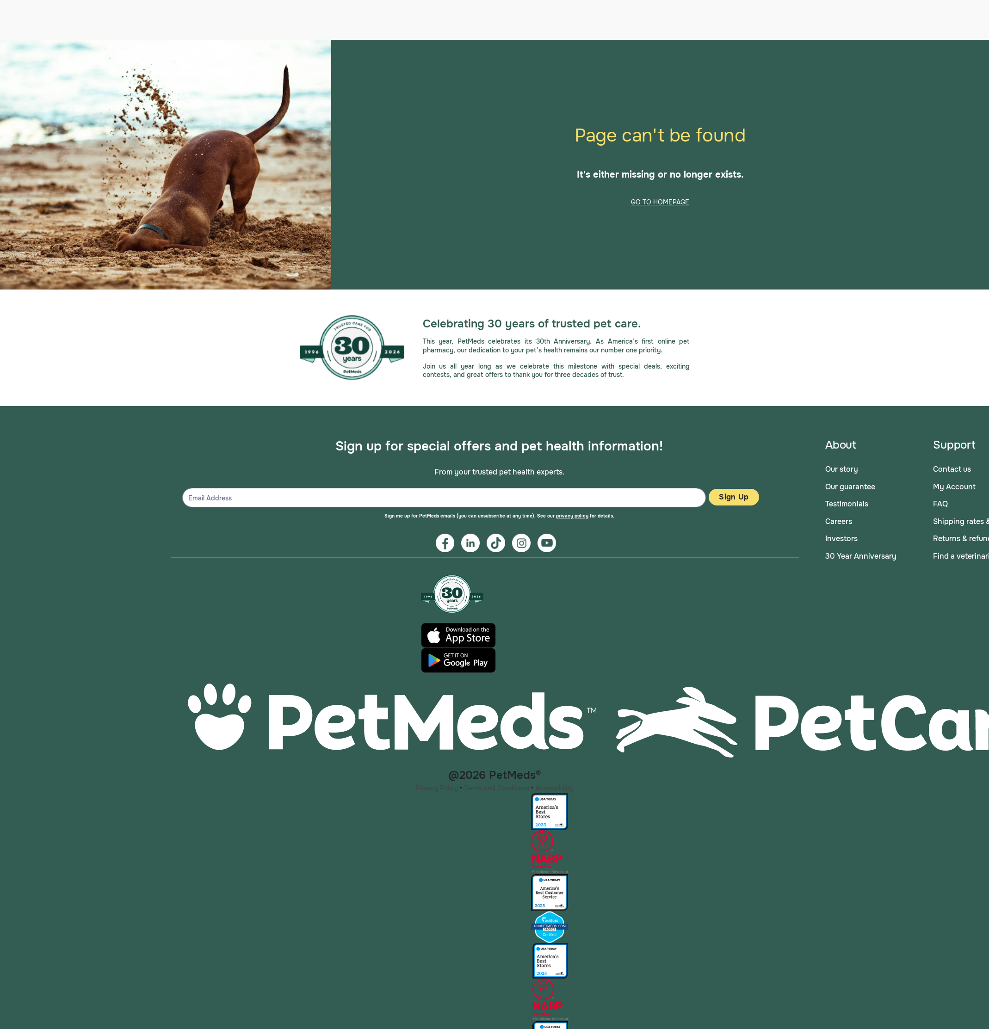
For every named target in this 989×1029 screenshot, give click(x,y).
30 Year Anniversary (860, 554)
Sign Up (733, 494)
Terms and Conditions (496, 785)
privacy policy (572, 514)
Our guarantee (850, 484)
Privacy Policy (436, 785)
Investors (841, 536)
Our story (841, 467)
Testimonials (846, 501)
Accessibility (554, 785)
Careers (838, 519)
